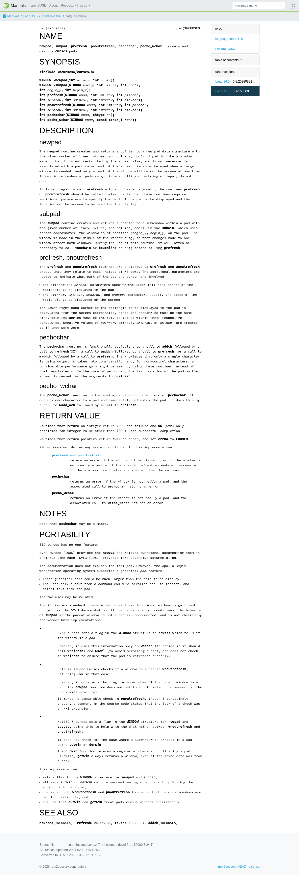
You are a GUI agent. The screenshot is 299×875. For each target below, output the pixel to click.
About (53, 5)
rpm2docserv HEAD (232, 866)
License (254, 866)
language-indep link (229, 38)
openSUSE (38, 5)
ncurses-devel (52, 16)
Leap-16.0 (222, 81)
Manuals (11, 16)
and (76, 455)
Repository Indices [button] (74, 5)
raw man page (225, 48)
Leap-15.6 (30, 16)
